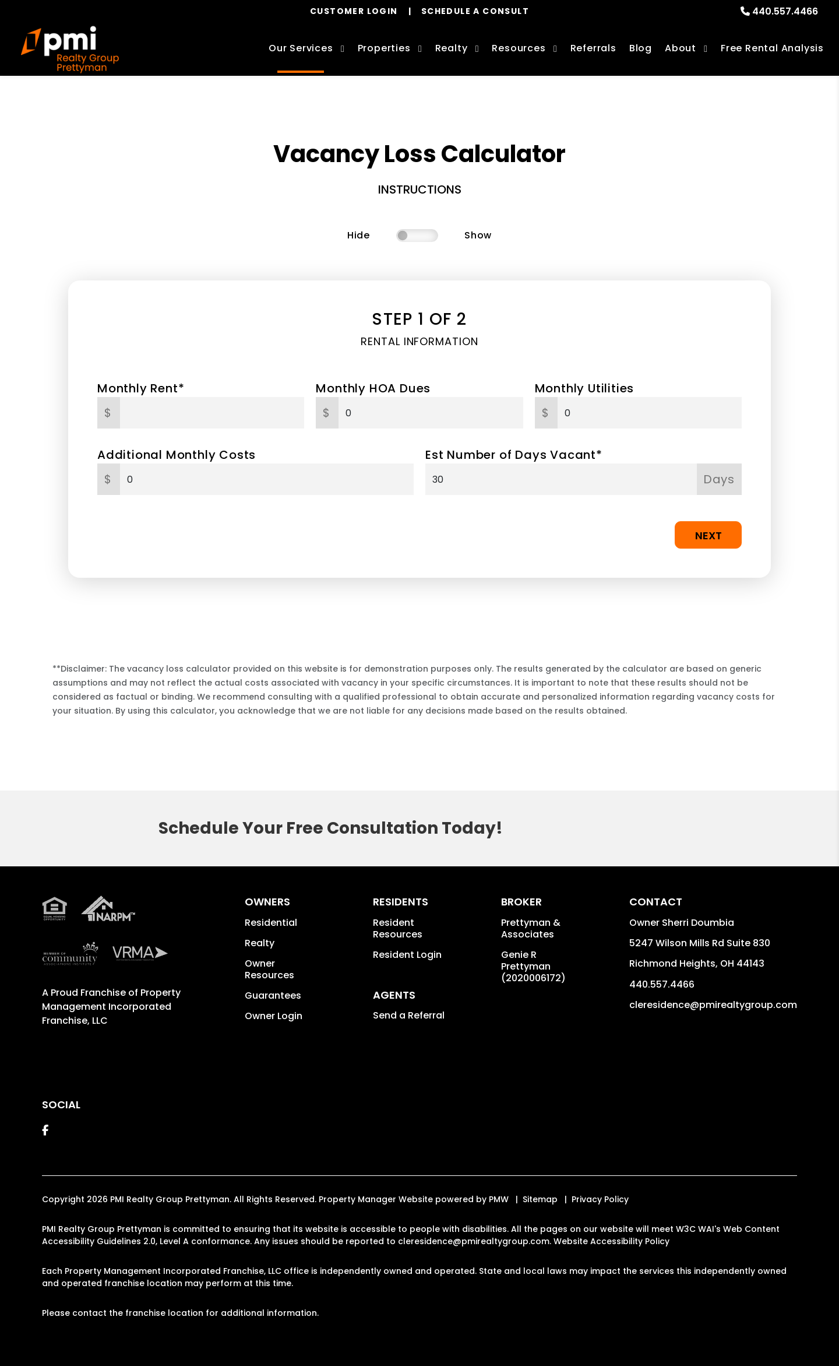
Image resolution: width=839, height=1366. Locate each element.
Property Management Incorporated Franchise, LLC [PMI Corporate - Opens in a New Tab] (111, 1006)
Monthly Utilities (584, 388)
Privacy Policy (600, 1199)
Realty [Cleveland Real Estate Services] (451, 48)
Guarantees (273, 995)
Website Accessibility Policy (611, 1241)
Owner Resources (269, 969)
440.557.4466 (785, 11)
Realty (259, 943)
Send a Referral (409, 1015)
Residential (271, 922)
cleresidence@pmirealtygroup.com (713, 1005)
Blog (640, 48)
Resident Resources (397, 928)
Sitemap (540, 1199)
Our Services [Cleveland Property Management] (301, 48)
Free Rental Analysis (772, 48)
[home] (70, 49)
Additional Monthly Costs (176, 455)
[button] (45, 1130)
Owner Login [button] (273, 1016)
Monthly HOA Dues (373, 388)
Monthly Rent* (140, 388)
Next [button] (708, 535)
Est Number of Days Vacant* (513, 455)
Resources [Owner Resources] (518, 48)
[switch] (417, 235)
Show (478, 235)
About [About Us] (680, 48)
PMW (499, 1199)
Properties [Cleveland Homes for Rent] (384, 48)
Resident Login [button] (407, 954)
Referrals (593, 48)
